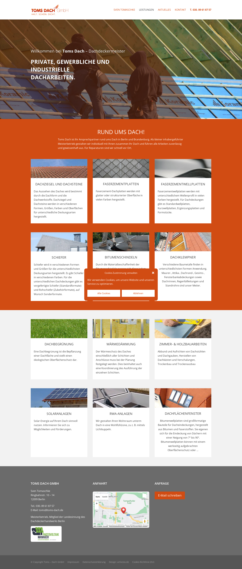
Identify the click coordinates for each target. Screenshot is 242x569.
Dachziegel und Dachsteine (59, 184)
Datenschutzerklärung (94, 562)
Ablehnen (138, 293)
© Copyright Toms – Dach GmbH (47, 562)
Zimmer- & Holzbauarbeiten (183, 344)
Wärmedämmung (121, 344)
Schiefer (59, 257)
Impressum (73, 562)
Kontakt (180, 10)
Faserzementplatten (121, 184)
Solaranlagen (59, 413)
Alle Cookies (103, 293)
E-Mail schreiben (170, 495)
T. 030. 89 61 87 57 (200, 10)
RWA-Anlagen (121, 413)
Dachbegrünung (59, 344)
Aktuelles (164, 10)
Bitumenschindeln (121, 257)
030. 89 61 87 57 (45, 506)
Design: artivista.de (119, 562)
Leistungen (146, 10)
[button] (153, 272)
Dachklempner (183, 257)
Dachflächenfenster (183, 413)
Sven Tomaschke (124, 10)
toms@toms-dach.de (51, 510)
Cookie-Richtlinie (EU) (143, 562)
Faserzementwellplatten (183, 184)
